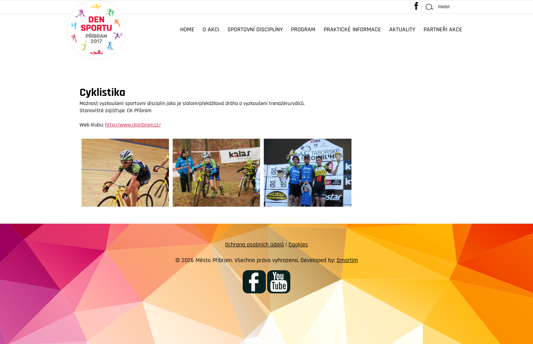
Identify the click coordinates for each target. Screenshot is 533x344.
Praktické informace (352, 29)
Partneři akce (443, 29)
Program (303, 29)
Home (187, 29)
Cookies (298, 244)
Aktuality (402, 29)
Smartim (347, 260)
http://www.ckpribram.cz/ (133, 124)
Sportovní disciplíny (255, 29)
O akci (211, 29)
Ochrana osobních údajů (254, 244)
